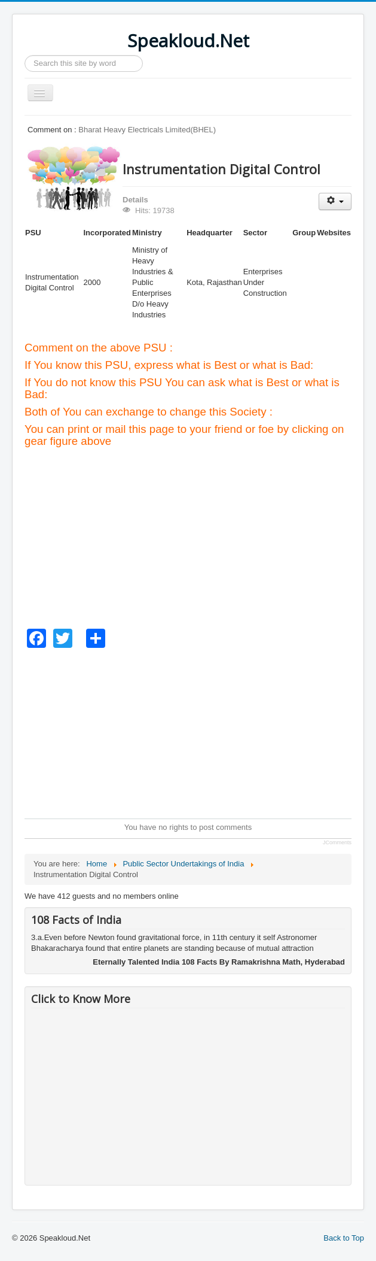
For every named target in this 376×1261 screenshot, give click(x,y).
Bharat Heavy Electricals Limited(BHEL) (147, 129)
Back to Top (343, 1237)
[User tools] (335, 201)
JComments (337, 842)
